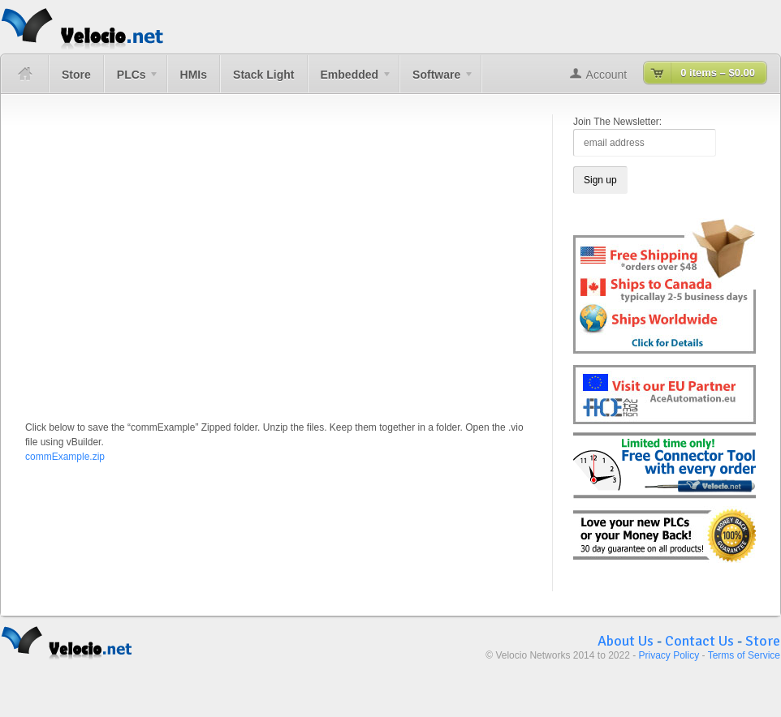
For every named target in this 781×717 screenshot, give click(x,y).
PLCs (131, 80)
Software (436, 80)
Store (76, 74)
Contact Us (699, 641)
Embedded (350, 80)
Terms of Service (744, 655)
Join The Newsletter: (617, 121)
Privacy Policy (669, 655)
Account (607, 74)
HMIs (193, 74)
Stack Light (263, 74)
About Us (626, 641)
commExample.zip (65, 456)
